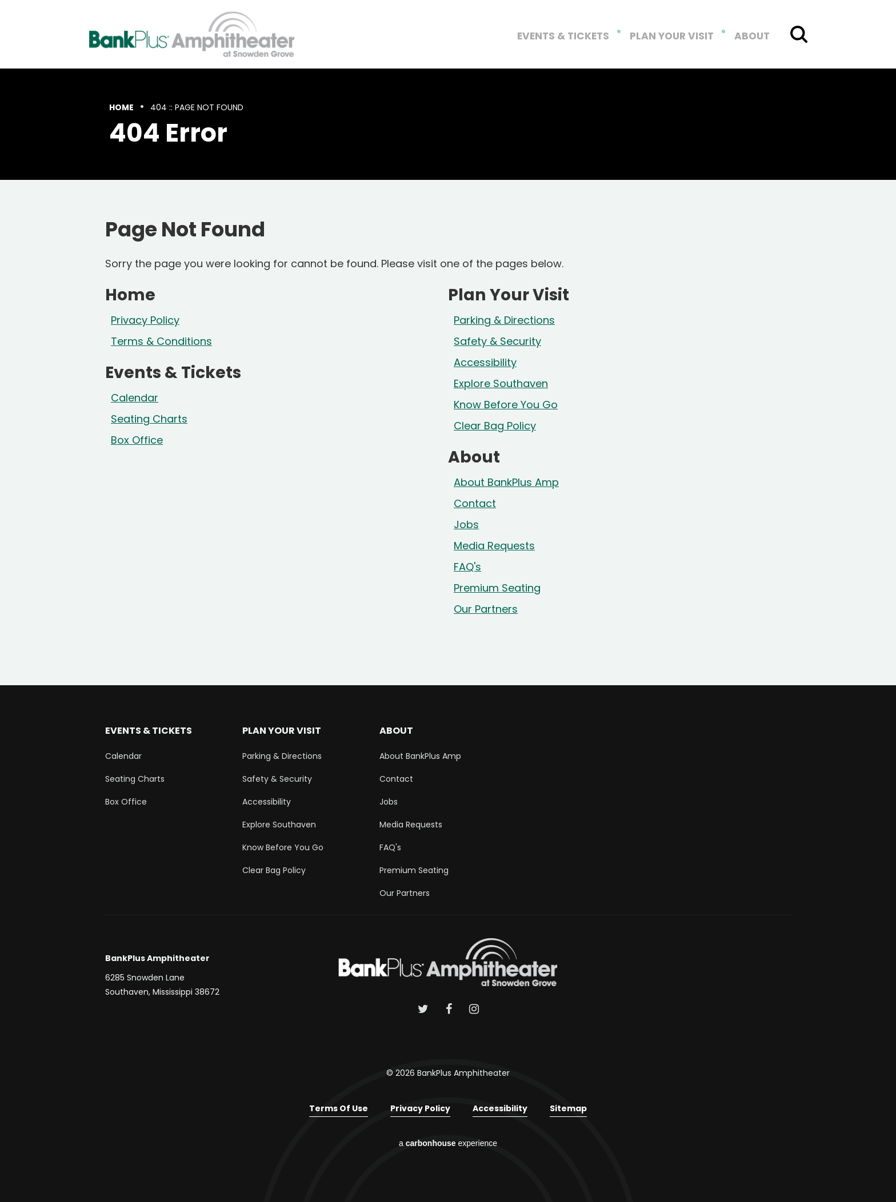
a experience (448, 1143)
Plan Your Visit (676, 36)
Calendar (134, 398)
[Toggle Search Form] (798, 34)
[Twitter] (423, 1009)
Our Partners (486, 609)
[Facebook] (449, 1009)
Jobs (466, 524)
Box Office (137, 440)
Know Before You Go (506, 404)
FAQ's (467, 567)
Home (121, 107)
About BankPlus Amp (506, 482)
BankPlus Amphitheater (192, 34)
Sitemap (568, 1108)
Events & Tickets (572, 36)
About (753, 36)
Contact (475, 503)
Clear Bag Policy (495, 426)
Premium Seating (497, 588)
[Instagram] (474, 1009)
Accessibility (485, 362)
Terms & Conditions (161, 341)
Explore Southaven (501, 383)
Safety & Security (497, 341)
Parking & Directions (504, 320)
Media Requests (494, 545)
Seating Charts (149, 419)
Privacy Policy (145, 320)
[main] (448, 377)
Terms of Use (338, 1108)
